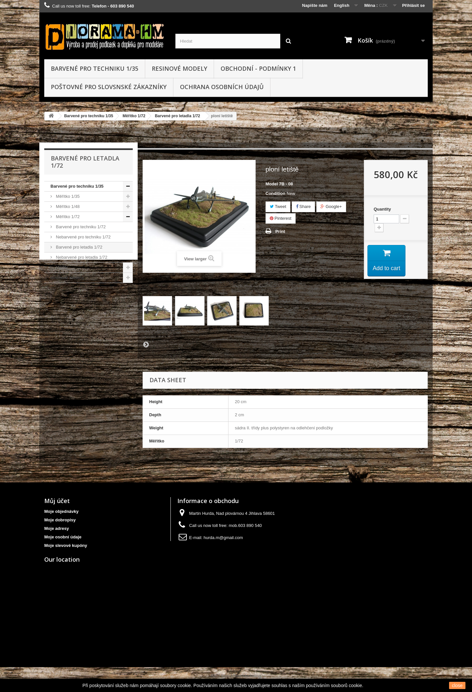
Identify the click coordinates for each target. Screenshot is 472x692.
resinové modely (179, 68)
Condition (275, 193)
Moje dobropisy (60, 519)
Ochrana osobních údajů (222, 87)
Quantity (382, 209)
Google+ (331, 206)
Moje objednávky (61, 511)
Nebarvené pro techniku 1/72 (83, 236)
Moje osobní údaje (62, 536)
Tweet (278, 206)
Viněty (61, 267)
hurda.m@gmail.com (223, 537)
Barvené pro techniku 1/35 (94, 68)
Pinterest (280, 218)
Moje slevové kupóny (65, 545)
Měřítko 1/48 (67, 206)
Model (272, 183)
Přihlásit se (413, 5)
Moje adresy (56, 528)
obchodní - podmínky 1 (258, 68)
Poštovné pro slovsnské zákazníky (109, 87)
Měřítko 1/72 (134, 116)
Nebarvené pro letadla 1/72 (81, 257)
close (457, 685)
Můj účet (57, 501)
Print (280, 231)
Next (146, 344)
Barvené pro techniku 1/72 (80, 226)
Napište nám (314, 5)
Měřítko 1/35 (67, 196)
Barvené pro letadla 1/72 (177, 116)
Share (303, 206)
